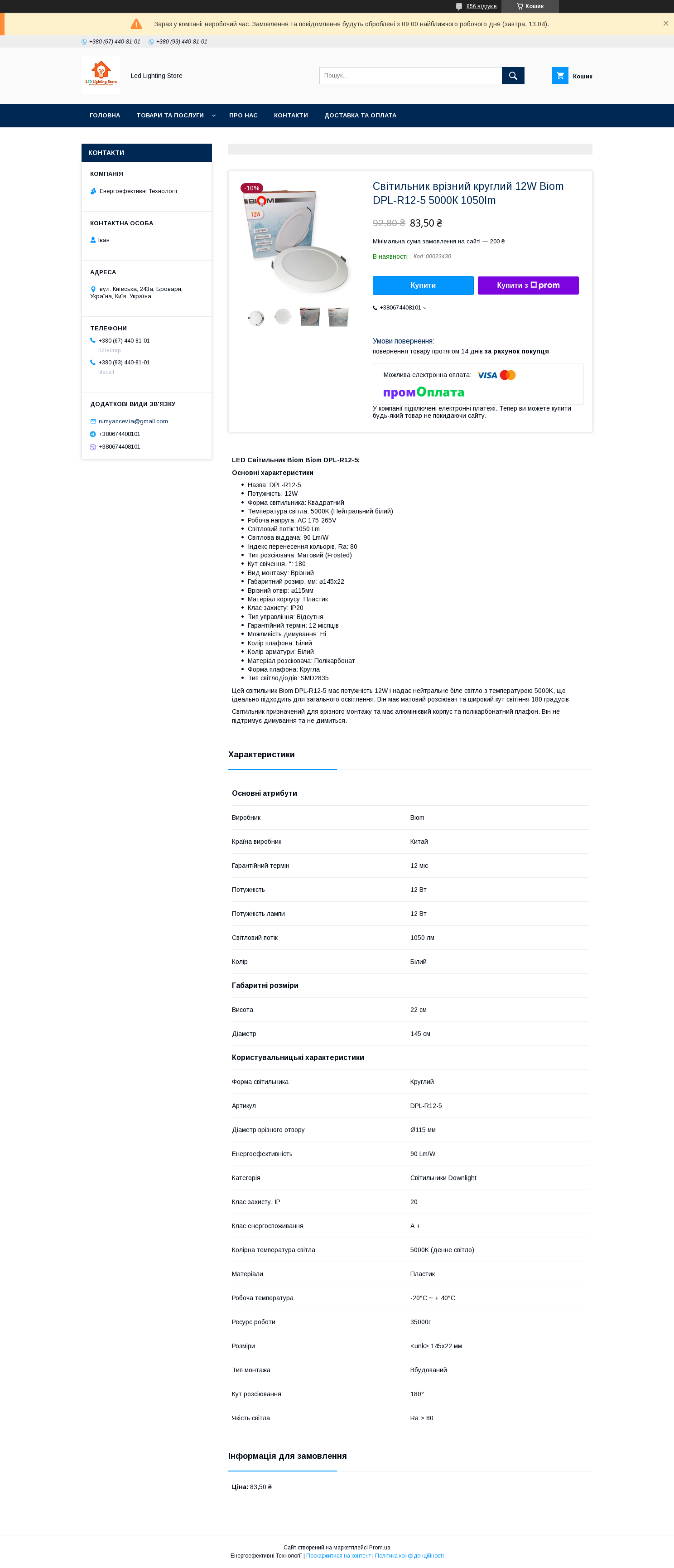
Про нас (243, 115)
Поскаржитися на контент (338, 1556)
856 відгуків (482, 6)
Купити (423, 285)
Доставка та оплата (360, 115)
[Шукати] (513, 75)
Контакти (291, 115)
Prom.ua (379, 1547)
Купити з (528, 285)
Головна (105, 115)
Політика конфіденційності (409, 1556)
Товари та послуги (170, 115)
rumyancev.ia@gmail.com (133, 421)
